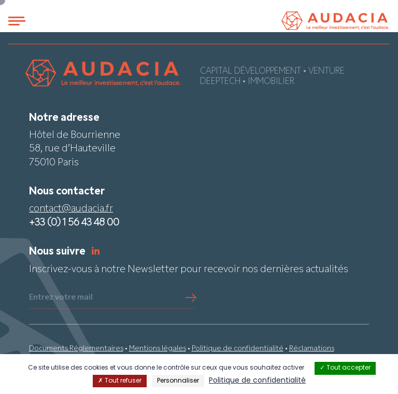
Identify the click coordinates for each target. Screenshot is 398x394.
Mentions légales (157, 349)
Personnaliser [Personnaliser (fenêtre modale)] (178, 381)
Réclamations (311, 349)
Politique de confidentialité (237, 349)
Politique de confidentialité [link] (257, 381)
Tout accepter (345, 368)
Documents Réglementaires (76, 349)
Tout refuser (119, 381)
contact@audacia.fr (71, 209)
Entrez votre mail (61, 297)
